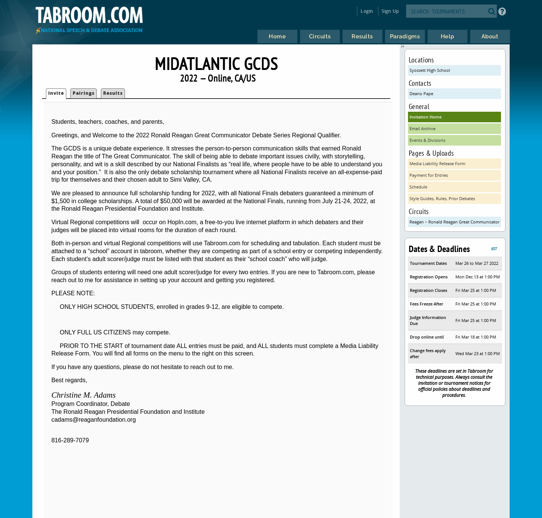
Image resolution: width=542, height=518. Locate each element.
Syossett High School (430, 70)
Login (367, 11)
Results (113, 93)
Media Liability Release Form (437, 163)
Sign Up (390, 11)
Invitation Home (426, 117)
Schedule (418, 187)
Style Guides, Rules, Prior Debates (442, 198)
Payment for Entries (429, 175)
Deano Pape (421, 93)
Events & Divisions (427, 140)
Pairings (83, 93)
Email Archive (422, 128)
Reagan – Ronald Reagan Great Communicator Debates (455, 222)
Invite (56, 93)
